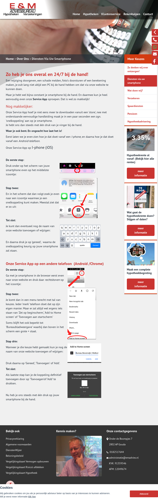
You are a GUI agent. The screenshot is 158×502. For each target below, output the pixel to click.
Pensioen (132, 113)
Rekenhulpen (132, 14)
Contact (148, 14)
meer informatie (140, 173)
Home (76, 14)
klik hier (32, 498)
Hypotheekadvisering (139, 121)
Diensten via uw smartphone (136, 80)
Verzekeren (133, 98)
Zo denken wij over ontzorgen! (137, 69)
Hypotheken (90, 14)
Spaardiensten (135, 106)
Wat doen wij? (135, 90)
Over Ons (23, 59)
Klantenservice (111, 14)
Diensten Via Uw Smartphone (51, 59)
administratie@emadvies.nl (123, 457)
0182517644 (115, 452)
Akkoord (144, 495)
